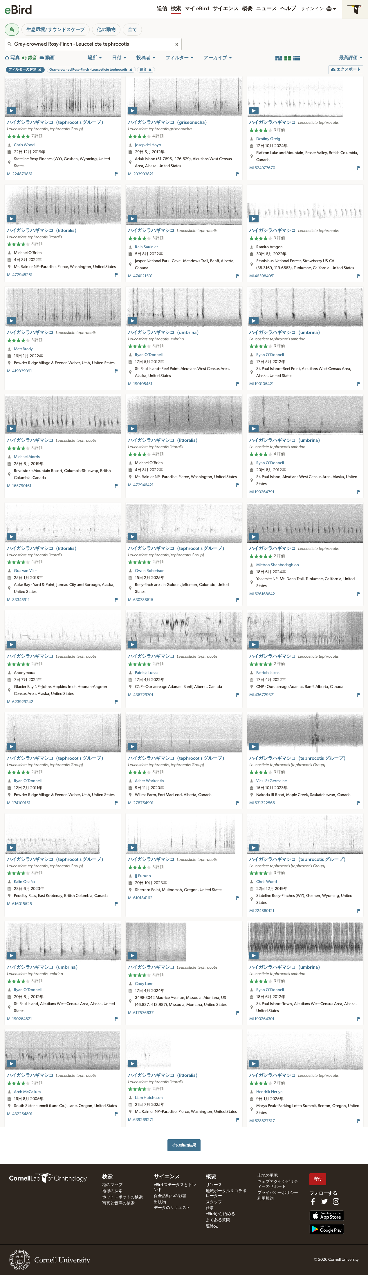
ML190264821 (19, 1019)
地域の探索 (112, 1191)
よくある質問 (218, 1220)
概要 (247, 8)
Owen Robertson (150, 571)
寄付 (318, 1179)
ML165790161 (19, 486)
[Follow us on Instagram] (336, 1201)
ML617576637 (141, 1013)
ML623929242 (20, 702)
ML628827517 (262, 1121)
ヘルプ (288, 8)
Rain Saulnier (146, 247)
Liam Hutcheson (149, 1098)
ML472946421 (141, 485)
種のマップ (112, 1185)
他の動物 (106, 29)
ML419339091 (19, 371)
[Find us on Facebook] (312, 1201)
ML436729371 (262, 695)
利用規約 (265, 1199)
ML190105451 (140, 384)
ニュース (266, 8)
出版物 (160, 1202)
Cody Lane (144, 984)
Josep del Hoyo (148, 145)
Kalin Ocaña (24, 882)
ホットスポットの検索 (122, 1197)
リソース (214, 1185)
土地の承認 (267, 1176)
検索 (176, 8)
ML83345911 (18, 600)
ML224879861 (20, 174)
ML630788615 (140, 600)
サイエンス (225, 8)
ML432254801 (20, 1114)
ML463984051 (262, 276)
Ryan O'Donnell (149, 355)
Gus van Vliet (25, 571)
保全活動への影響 (170, 1196)
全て (132, 29)
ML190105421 (261, 384)
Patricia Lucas (146, 673)
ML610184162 (140, 898)
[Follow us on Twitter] (324, 1201)
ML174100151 (18, 803)
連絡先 (212, 1226)
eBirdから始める (220, 1214)
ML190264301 (261, 1019)
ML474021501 (140, 276)
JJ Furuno (143, 876)
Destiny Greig (268, 139)
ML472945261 (20, 275)
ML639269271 (141, 1120)
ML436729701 (140, 695)
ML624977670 (262, 168)
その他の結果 (184, 1145)
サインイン (312, 8)
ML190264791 (261, 492)
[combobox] (93, 44)
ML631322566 (262, 803)
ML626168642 (262, 594)
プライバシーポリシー (277, 1193)
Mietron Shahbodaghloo (277, 565)
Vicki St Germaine (271, 781)
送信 (162, 8)
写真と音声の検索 (118, 1203)
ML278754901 (141, 803)
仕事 (210, 1208)
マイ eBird (197, 8)
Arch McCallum (27, 1092)
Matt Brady (23, 349)
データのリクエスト (172, 1208)
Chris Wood (24, 145)
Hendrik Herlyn (269, 1092)
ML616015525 (19, 904)
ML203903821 (141, 174)
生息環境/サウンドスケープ (55, 29)
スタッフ (214, 1202)
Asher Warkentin (149, 781)
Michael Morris (27, 457)
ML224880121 (261, 911)
